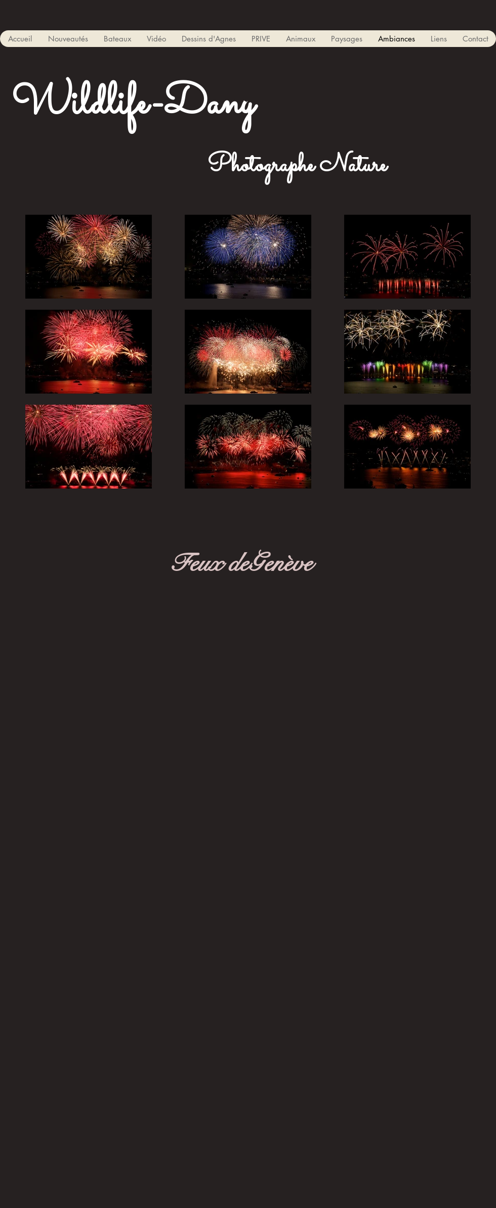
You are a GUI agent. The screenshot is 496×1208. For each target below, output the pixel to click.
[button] (117, 38)
